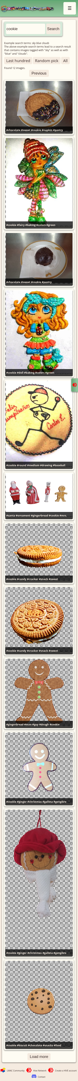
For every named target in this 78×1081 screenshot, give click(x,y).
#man (28, 724)
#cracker (32, 579)
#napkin (47, 130)
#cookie (36, 130)
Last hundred (18, 60)
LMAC (29, 9)
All (65, 60)
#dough (44, 724)
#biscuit (22, 1045)
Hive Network (40, 1070)
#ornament (23, 515)
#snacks (48, 1045)
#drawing (46, 465)
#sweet (25, 130)
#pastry (58, 130)
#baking (30, 225)
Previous (38, 73)
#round (21, 465)
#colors (41, 225)
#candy (21, 579)
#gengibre (59, 802)
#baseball (59, 465)
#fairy (21, 225)
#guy (35, 724)
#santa (10, 515)
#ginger (22, 802)
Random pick (46, 60)
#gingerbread (39, 515)
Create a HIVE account (66, 1070)
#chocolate (13, 130)
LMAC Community (16, 1070)
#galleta (47, 802)
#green (50, 225)
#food (57, 1045)
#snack (43, 579)
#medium (33, 465)
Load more (39, 1056)
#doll (20, 372)
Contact (41, 1076)
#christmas (34, 802)
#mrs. (63, 515)
